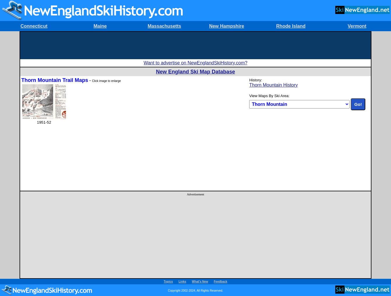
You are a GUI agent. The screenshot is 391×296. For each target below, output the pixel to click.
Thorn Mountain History (273, 85)
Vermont (357, 26)
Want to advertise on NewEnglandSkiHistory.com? (195, 62)
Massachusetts (164, 26)
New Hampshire (226, 26)
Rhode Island (291, 26)
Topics (168, 281)
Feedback (220, 281)
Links (182, 281)
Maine (100, 26)
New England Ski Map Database (195, 72)
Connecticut (33, 26)
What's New (200, 281)
